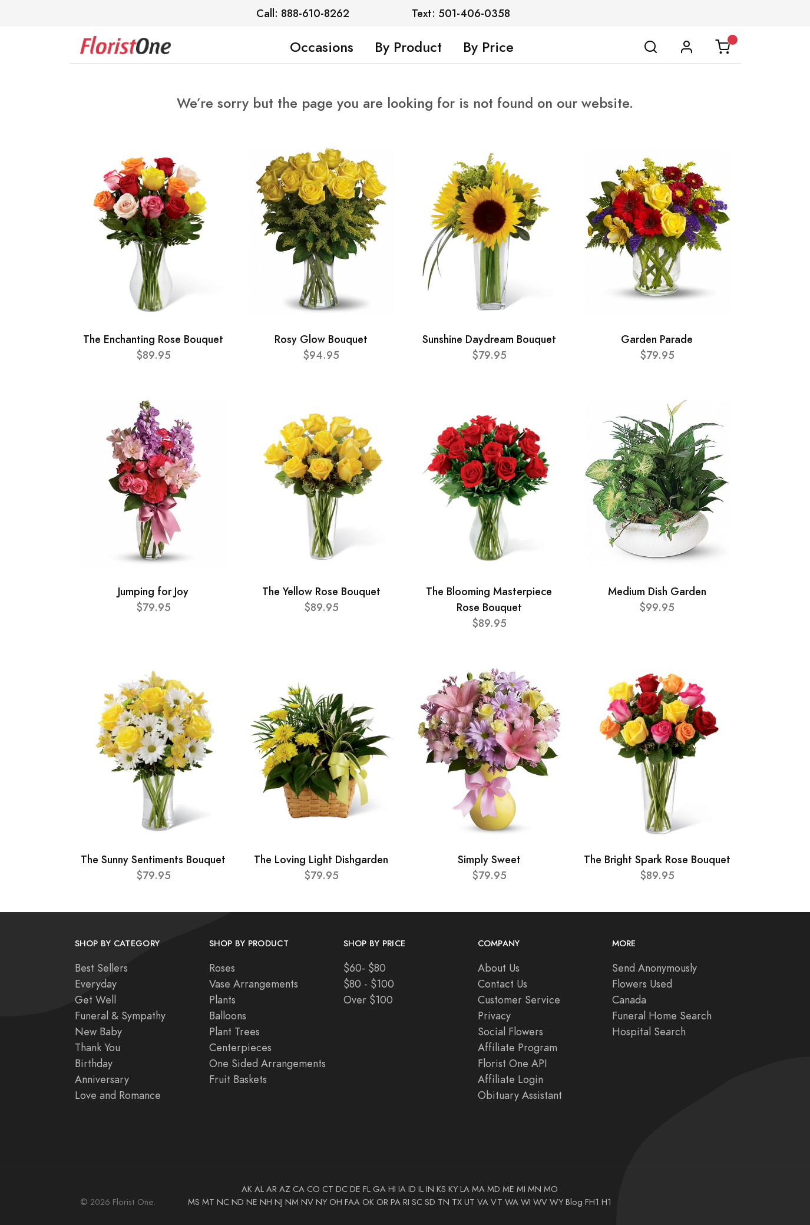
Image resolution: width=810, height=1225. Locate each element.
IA (402, 1189)
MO (551, 1189)
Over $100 (368, 999)
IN (430, 1189)
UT (469, 1202)
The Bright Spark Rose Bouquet (657, 859)
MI (521, 1189)
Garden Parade (657, 339)
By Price (488, 47)
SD (430, 1202)
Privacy (494, 1015)
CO (313, 1189)
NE (251, 1202)
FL (367, 1189)
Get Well (95, 999)
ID (412, 1189)
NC (223, 1202)
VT (496, 1202)
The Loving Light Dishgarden (321, 859)
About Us (499, 967)
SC (417, 1202)
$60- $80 (364, 967)
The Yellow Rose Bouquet (321, 591)
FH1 (592, 1202)
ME (508, 1189)
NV (307, 1202)
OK (368, 1202)
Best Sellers (101, 967)
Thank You (97, 1047)
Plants (222, 999)
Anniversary (102, 1079)
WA (511, 1202)
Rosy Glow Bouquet (321, 339)
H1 (606, 1202)
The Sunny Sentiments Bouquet (153, 859)
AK (247, 1189)
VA (482, 1202)
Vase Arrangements (253, 983)
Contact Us (502, 983)
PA (396, 1202)
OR (382, 1202)
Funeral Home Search (662, 1015)
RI (406, 1202)
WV (540, 1202)
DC (342, 1189)
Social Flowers (510, 1031)
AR (271, 1189)
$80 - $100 (368, 983)
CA (299, 1189)
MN (534, 1189)
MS (194, 1202)
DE (355, 1189)
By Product (408, 47)
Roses (222, 967)
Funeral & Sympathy (120, 1015)
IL (421, 1189)
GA (379, 1189)
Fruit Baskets (238, 1079)
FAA (352, 1202)
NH (266, 1202)
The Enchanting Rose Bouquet (153, 339)
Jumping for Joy (153, 591)
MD (493, 1189)
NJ (279, 1202)
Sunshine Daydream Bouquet (489, 339)
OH (335, 1202)
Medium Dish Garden (657, 591)
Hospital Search (649, 1031)
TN (443, 1202)
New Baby (98, 1031)
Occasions (321, 47)
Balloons (227, 1015)
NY (321, 1202)
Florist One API (512, 1063)
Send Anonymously (654, 967)
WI (526, 1202)
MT (208, 1202)
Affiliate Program (517, 1047)
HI (392, 1189)
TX (457, 1202)
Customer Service (519, 999)
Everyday (96, 983)
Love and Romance (118, 1095)
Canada (629, 999)
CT (327, 1189)
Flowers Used (642, 983)
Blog (574, 1202)
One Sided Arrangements (267, 1063)
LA (465, 1189)
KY (453, 1189)
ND (238, 1202)
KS (441, 1189)
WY (556, 1202)
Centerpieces (240, 1047)
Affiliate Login (510, 1079)
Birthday (94, 1063)
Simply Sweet (489, 859)
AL (259, 1189)
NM (292, 1202)
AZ (284, 1189)
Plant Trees (234, 1031)
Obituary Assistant (520, 1095)
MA (478, 1189)
